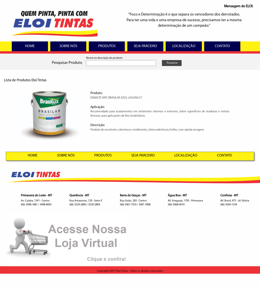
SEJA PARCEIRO (145, 46)
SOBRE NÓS (68, 46)
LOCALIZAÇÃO (183, 46)
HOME (30, 46)
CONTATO (222, 46)
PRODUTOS (107, 46)
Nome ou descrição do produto (104, 58)
